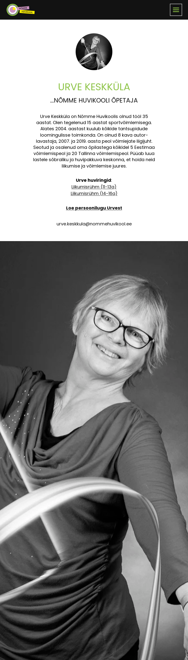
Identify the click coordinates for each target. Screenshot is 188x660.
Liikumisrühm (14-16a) (94, 193)
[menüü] (176, 10)
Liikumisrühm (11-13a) (94, 187)
